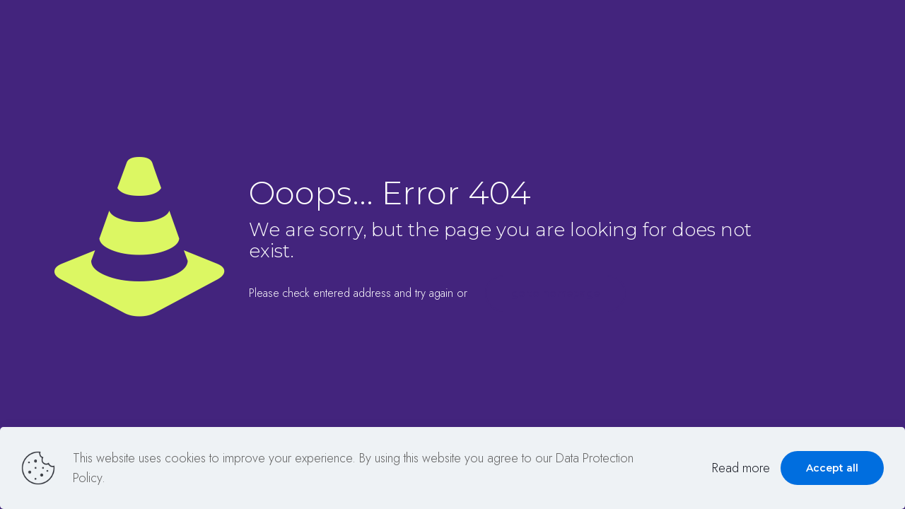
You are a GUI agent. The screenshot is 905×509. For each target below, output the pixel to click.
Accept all (832, 468)
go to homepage (555, 293)
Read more (741, 468)
